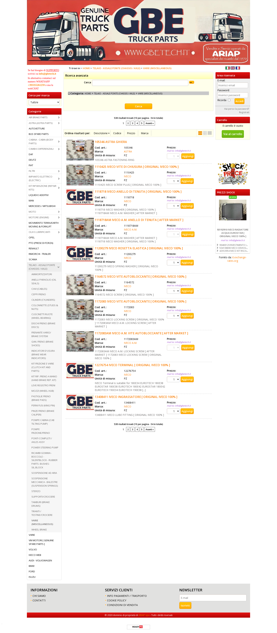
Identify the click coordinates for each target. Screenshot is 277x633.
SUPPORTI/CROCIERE (43, 496)
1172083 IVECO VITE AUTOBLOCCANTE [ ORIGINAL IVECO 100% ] (140, 301)
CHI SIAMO (39, 596)
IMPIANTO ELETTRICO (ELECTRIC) (40, 178)
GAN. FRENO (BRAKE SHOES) (42, 343)
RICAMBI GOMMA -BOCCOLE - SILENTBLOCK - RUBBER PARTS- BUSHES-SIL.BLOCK (44, 460)
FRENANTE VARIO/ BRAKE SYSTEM (41, 334)
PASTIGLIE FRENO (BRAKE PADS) (41, 398)
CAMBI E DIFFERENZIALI (41, 148)
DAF (31, 154)
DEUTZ (32, 159)
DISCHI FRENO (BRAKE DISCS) (43, 325)
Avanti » (150, 123)
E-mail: (221, 80)
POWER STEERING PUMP (44, 447)
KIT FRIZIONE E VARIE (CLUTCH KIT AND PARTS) (42, 367)
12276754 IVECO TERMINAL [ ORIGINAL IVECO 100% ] (132, 365)
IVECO (127, 176)
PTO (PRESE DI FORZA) (41, 243)
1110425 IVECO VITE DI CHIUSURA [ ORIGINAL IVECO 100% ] (137, 167)
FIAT (31, 165)
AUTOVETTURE (37, 128)
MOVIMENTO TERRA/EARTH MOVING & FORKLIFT (44, 224)
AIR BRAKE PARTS (38, 117)
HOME (88, 93)
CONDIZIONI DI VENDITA (122, 605)
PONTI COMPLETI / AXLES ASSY (41, 440)
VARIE (32, 534)
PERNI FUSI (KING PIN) (43, 405)
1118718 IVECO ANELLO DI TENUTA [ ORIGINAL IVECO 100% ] (138, 192)
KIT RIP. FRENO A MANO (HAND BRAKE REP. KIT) (44, 378)
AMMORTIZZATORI (41, 274)
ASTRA (128, 151)
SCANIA (33, 259)
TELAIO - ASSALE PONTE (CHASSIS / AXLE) (42, 266)
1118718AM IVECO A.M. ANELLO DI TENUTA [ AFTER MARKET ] (139, 220)
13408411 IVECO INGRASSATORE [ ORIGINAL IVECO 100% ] (136, 397)
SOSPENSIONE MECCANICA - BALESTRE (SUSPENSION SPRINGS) (44, 482)
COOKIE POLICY (116, 600)
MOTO (32, 211)
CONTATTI (39, 600)
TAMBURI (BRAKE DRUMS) (40, 503)
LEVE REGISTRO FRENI (43, 385)
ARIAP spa (143, 615)
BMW (31, 566)
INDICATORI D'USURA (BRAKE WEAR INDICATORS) (43, 354)
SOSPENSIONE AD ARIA (44, 473)
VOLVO (33, 549)
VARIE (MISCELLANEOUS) (42, 522)
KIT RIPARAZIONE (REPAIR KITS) (42, 187)
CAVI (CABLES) (39, 288)
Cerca (87, 82)
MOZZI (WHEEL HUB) (42, 390)
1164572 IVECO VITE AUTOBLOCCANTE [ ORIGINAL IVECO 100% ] (140, 277)
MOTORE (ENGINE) (39, 217)
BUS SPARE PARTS (39, 134)
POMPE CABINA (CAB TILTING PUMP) (42, 421)
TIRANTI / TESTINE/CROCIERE (42, 513)
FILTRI (32, 171)
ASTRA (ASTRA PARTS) (41, 123)
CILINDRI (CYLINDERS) (43, 299)
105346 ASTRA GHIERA (111, 142)
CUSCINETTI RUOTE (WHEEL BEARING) (42, 316)
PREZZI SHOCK (226, 192)
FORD (32, 571)
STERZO (35, 491)
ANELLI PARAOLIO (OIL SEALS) (43, 281)
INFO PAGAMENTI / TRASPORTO (127, 596)
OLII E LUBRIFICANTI (39, 232)
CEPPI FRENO (38, 294)
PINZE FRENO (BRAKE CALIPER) (42, 412)
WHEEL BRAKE (39, 529)
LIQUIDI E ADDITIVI (38, 195)
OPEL (32, 237)
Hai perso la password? (236, 108)
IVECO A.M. (130, 229)
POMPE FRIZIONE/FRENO (40, 431)
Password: (223, 90)
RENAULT (34, 248)
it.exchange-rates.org (237, 259)
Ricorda (221, 100)
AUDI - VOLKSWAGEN (40, 560)
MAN (31, 200)
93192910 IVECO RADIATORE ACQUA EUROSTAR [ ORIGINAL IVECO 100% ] (232, 233)
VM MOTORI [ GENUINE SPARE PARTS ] (41, 542)
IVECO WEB (35, 555)
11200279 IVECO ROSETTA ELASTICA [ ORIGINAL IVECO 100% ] (139, 248)
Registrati (244, 112)
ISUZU (32, 577)
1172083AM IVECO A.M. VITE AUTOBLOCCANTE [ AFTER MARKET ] (141, 333)
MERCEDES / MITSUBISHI (42, 206)
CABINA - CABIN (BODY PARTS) (41, 141)
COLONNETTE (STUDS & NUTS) (44, 307)
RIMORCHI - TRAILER (40, 254)
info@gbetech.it (47, 73)
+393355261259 (36, 85)
